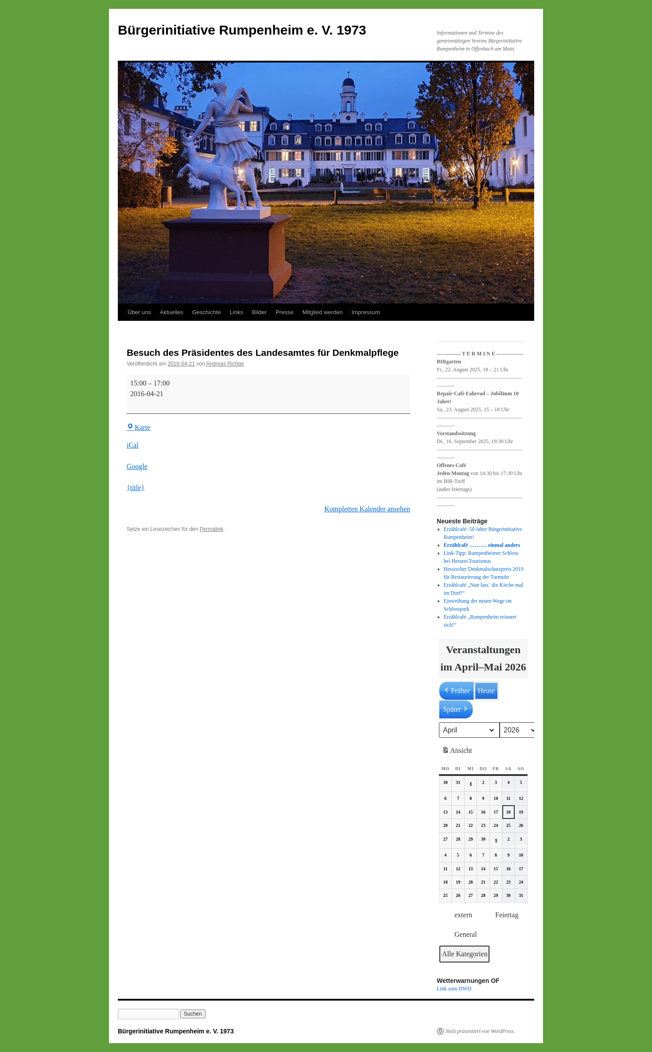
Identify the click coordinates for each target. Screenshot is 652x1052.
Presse (284, 312)
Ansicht (458, 752)
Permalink (211, 529)
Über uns (139, 312)
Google (137, 466)
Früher (456, 691)
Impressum (366, 312)
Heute (486, 690)
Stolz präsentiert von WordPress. (480, 1031)
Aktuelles (171, 312)
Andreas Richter (225, 364)
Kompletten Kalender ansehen (367, 509)
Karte (139, 427)
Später (456, 709)
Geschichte (206, 312)
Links (236, 312)
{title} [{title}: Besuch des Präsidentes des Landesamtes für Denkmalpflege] (135, 487)
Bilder (259, 312)
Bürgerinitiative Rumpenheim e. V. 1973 (242, 30)
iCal (133, 445)
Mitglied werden (323, 312)
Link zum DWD (454, 989)
